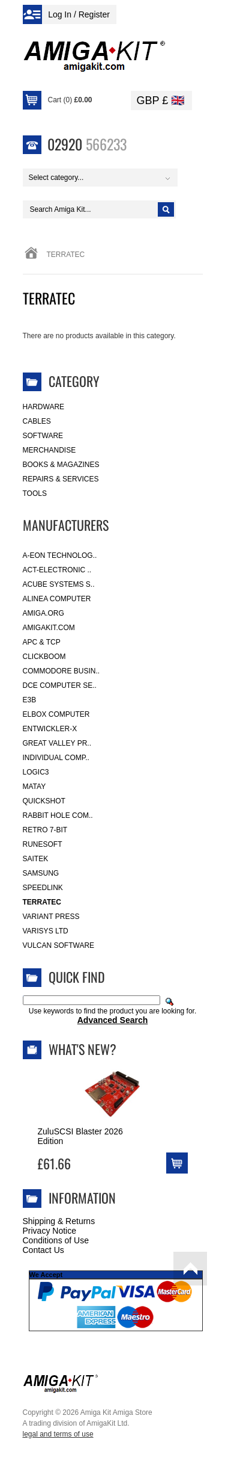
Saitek (36, 859)
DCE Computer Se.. (60, 685)
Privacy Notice (49, 1231)
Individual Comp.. (56, 757)
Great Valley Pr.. (57, 743)
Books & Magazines (61, 464)
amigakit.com (49, 627)
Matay (34, 786)
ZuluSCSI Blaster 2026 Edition (80, 1136)
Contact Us (43, 1250)
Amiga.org (43, 613)
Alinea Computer (57, 599)
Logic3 (36, 772)
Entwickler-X (50, 729)
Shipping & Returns (59, 1221)
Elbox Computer (56, 714)
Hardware (44, 407)
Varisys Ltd (45, 931)
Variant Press (51, 916)
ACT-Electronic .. (57, 570)
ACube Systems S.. (59, 584)
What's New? (82, 1049)
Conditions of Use (56, 1240)
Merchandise (49, 450)
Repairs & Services (61, 479)
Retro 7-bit (45, 830)
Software (43, 436)
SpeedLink (43, 887)
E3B (30, 700)
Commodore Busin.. (61, 671)
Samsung (41, 873)
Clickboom (44, 656)
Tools (35, 493)
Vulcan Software (59, 945)
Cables (37, 421)
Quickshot (44, 801)
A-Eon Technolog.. (60, 555)
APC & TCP (42, 642)
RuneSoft (42, 844)
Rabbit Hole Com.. (58, 815)
